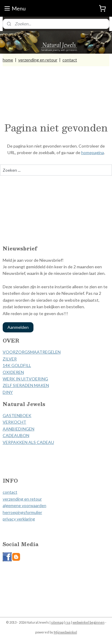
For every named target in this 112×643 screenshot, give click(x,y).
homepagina (92, 152)
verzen (9, 498)
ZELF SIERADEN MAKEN (26, 385)
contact (69, 59)
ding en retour (28, 498)
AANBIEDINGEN (18, 428)
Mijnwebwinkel (65, 632)
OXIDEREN (13, 372)
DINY (8, 392)
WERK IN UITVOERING (25, 378)
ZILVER (10, 358)
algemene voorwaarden (24, 505)
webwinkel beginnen (89, 622)
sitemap (57, 622)
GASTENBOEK (17, 415)
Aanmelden (18, 327)
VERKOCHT (14, 421)
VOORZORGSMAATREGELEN (32, 351)
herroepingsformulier (22, 512)
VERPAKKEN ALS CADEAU (28, 442)
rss (67, 622)
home (8, 59)
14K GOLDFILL (17, 365)
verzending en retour (37, 59)
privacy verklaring (19, 518)
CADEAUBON (16, 435)
